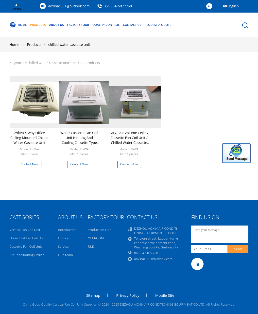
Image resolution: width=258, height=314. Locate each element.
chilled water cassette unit (69, 44)
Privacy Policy (127, 295)
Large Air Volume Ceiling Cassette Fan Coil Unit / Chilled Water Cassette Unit (128, 140)
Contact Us (132, 25)
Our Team (65, 255)
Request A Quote (158, 25)
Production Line (99, 229)
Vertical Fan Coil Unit (25, 229)
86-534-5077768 (118, 6)
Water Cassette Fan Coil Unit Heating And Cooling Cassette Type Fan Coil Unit (79, 140)
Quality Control (106, 25)
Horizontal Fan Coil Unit (27, 238)
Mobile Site (164, 295)
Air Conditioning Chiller (27, 255)
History (63, 238)
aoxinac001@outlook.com (69, 6)
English (233, 6)
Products (38, 25)
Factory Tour (78, 25)
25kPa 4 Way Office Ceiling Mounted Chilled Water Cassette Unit (29, 137)
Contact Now (29, 164)
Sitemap (93, 295)
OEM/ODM (96, 238)
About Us (56, 25)
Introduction (67, 229)
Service (63, 246)
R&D (91, 246)
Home (18, 25)
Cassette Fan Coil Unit (26, 246)
